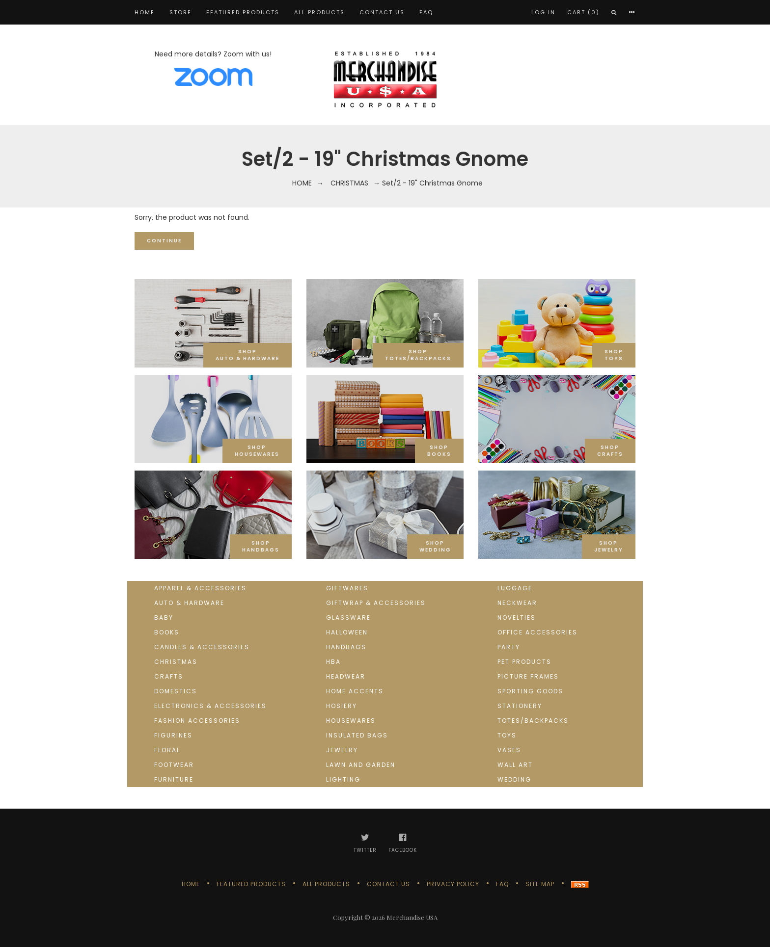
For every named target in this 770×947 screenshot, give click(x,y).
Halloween (347, 632)
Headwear (345, 676)
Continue (164, 240)
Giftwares (347, 588)
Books (166, 632)
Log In (543, 12)
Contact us (382, 12)
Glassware (348, 617)
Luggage (514, 588)
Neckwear (517, 603)
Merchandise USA (412, 917)
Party (508, 647)
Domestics (175, 691)
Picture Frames (528, 676)
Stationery (519, 706)
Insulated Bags (357, 735)
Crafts (168, 676)
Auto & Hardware (189, 603)
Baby (163, 617)
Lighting (343, 779)
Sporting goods (530, 691)
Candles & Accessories (201, 647)
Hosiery (341, 706)
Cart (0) (583, 12)
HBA (333, 662)
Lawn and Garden (360, 765)
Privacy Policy (453, 884)
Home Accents (355, 691)
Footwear (174, 765)
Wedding (514, 779)
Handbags (346, 647)
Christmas (349, 183)
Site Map (539, 884)
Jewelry (342, 750)
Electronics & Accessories (210, 706)
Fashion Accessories (197, 720)
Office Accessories (537, 632)
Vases (509, 750)
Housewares (351, 720)
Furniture (173, 779)
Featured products (242, 12)
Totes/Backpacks (533, 720)
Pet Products (524, 662)
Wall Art (515, 765)
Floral (167, 750)
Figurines (173, 735)
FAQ (426, 12)
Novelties (516, 617)
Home (145, 12)
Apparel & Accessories (200, 588)
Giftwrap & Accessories (376, 603)
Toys (507, 735)
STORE (180, 12)
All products (319, 12)
